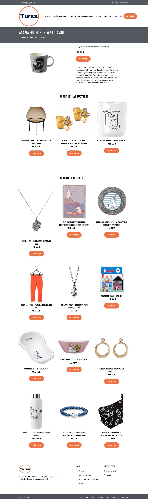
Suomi (115, 3)
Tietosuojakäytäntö (111, 495)
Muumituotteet (103, 45)
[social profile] (34, 3)
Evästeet (99, 495)
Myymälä (130, 15)
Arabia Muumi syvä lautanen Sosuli (74, 357)
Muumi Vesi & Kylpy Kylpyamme (36, 367)
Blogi (98, 15)
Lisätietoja (83, 57)
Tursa (47, 15)
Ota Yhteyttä (90, 495)
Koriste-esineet (91, 45)
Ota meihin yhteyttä (113, 15)
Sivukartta (124, 495)
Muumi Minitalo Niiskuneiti (111, 294)
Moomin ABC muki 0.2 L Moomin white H (112, 138)
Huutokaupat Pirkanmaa (82, 15)
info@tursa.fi (123, 3)
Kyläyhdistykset (60, 15)
